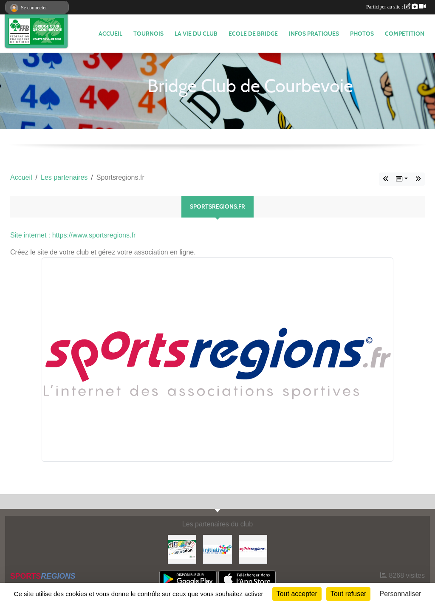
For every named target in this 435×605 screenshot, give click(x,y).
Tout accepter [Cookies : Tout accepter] (297, 593)
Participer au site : (396, 7)
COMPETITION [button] (404, 33)
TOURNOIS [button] (148, 33)
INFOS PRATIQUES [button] (314, 33)
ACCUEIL (110, 33)
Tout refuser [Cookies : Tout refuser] (348, 593)
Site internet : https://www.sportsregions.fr (73, 235)
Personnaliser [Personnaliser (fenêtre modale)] (400, 593)
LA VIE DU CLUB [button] (196, 33)
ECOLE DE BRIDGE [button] (253, 33)
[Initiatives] (217, 548)
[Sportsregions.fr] (253, 548)
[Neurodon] (182, 548)
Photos (362, 33)
